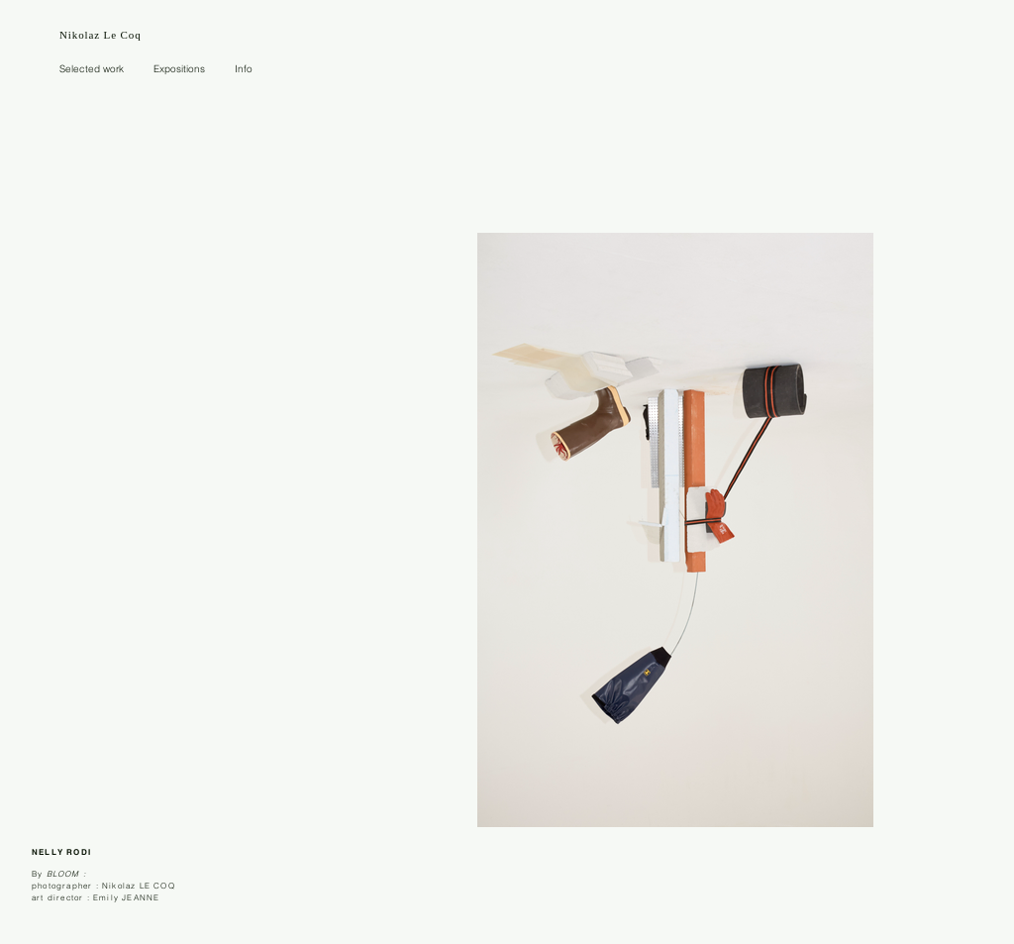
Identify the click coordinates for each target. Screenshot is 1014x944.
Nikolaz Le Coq (100, 35)
